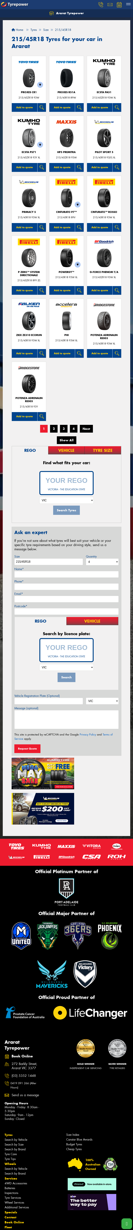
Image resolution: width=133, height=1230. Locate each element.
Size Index (72, 1095)
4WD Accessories (16, 1143)
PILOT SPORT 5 (104, 152)
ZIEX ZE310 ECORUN (29, 335)
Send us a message (25, 1055)
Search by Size (14, 1105)
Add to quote (24, 107)
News (9, 1202)
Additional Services (17, 1167)
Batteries (10, 1148)
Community (13, 1192)
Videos (10, 1212)
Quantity (91, 556)
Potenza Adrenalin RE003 (104, 337)
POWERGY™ (66, 272)
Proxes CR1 (29, 92)
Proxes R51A (66, 92)
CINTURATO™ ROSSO (104, 212)
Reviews (11, 1207)
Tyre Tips (10, 1119)
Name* (19, 569)
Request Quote (27, 748)
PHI (66, 335)
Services (11, 1138)
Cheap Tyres (74, 1109)
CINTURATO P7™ (66, 212)
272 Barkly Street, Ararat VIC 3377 (24, 1026)
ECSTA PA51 (104, 92)
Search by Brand (15, 1109)
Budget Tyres (74, 1104)
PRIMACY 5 (29, 212)
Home (17, 30)
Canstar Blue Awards (79, 1100)
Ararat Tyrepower (66, 13)
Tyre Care (11, 1114)
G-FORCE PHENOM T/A (104, 272)
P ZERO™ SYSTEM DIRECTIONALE (29, 274)
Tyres (9, 1095)
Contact (10, 1177)
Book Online (14, 1182)
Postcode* (20, 606)
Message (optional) (26, 708)
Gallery (10, 1197)
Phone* (19, 581)
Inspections (11, 1153)
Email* (18, 594)
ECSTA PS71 (29, 152)
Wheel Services (14, 1163)
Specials (11, 1172)
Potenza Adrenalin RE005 (28, 400)
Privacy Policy (88, 734)
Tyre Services (13, 1158)
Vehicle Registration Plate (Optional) (37, 696)
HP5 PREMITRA (66, 152)
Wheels (10, 1124)
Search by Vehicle (16, 1100)
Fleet (8, 1187)
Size (17, 556)
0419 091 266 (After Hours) (23, 1046)
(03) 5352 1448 (24, 1036)
